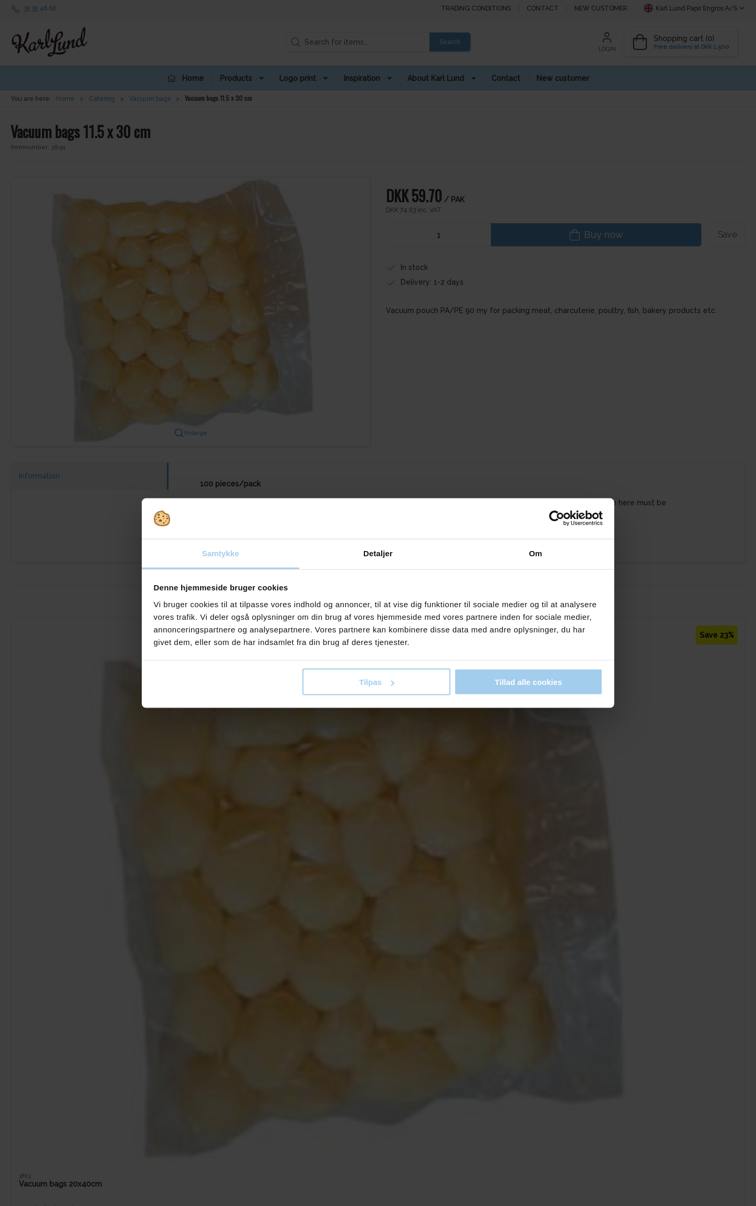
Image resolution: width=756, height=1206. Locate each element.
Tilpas (376, 682)
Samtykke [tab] (220, 552)
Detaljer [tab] (378, 552)
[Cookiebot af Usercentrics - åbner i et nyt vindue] (557, 518)
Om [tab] (535, 552)
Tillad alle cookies (528, 682)
